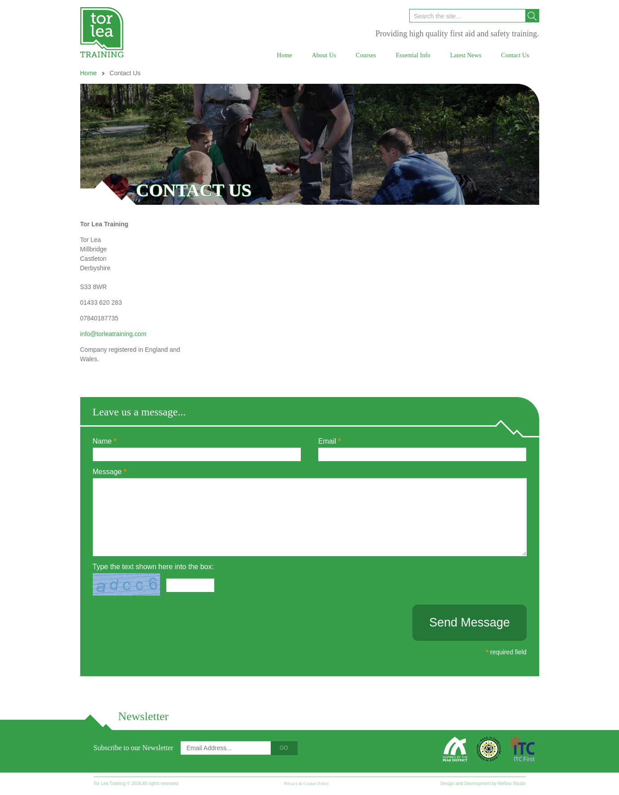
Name (105, 441)
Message (110, 471)
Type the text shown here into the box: (153, 566)
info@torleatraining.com (113, 333)
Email (329, 441)
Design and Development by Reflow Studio (482, 783)
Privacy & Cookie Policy (306, 783)
